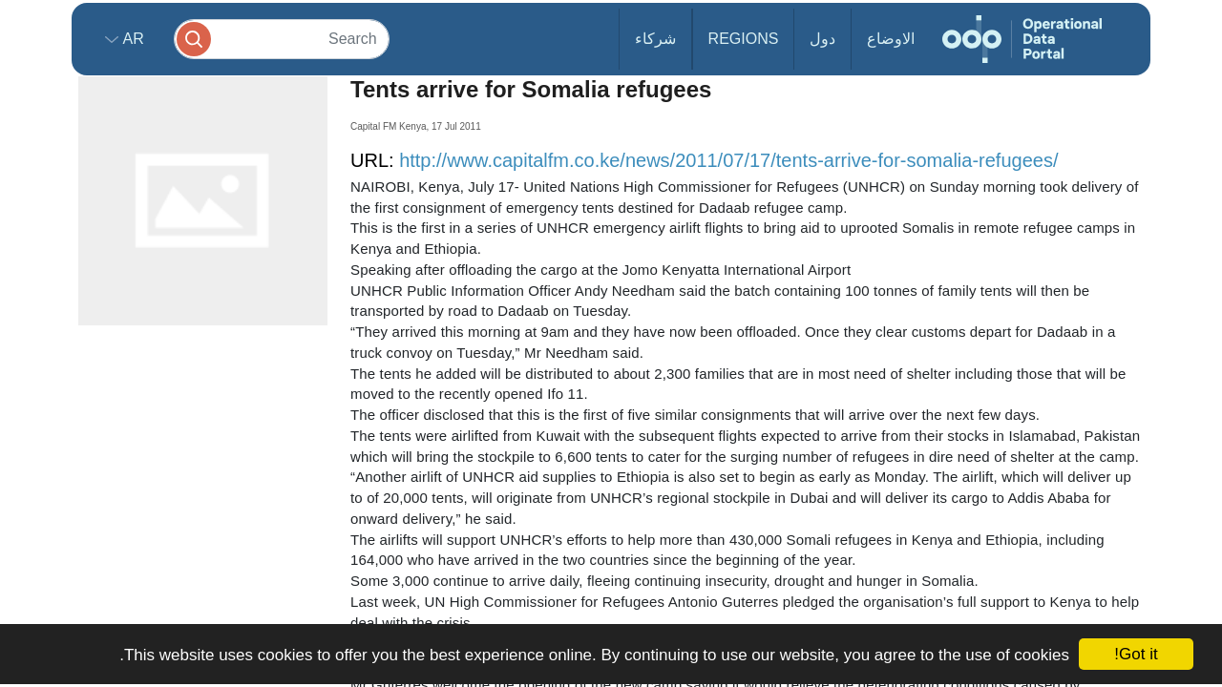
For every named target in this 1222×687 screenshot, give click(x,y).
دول (822, 39)
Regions (743, 39)
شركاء (655, 39)
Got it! (1135, 654)
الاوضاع (891, 39)
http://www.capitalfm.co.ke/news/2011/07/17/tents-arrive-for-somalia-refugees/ (728, 160)
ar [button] (131, 39)
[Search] (282, 38)
